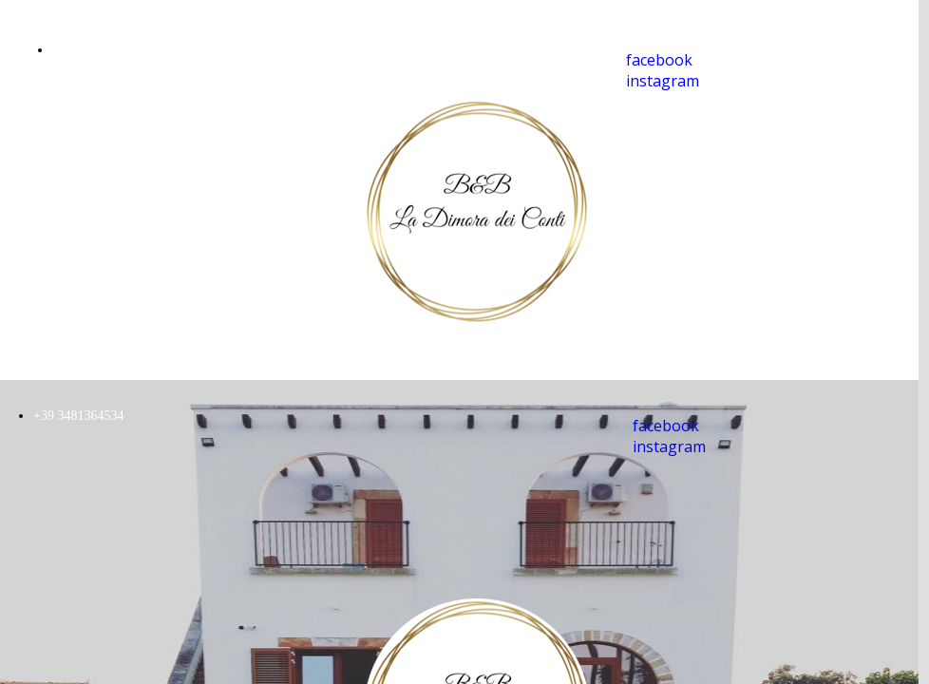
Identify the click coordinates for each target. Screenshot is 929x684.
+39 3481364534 (97, 50)
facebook (659, 59)
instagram (662, 80)
